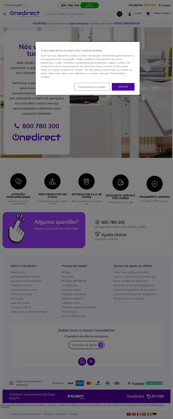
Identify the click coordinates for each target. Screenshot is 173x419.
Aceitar (123, 86)
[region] (88, 68)
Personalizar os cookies (92, 86)
